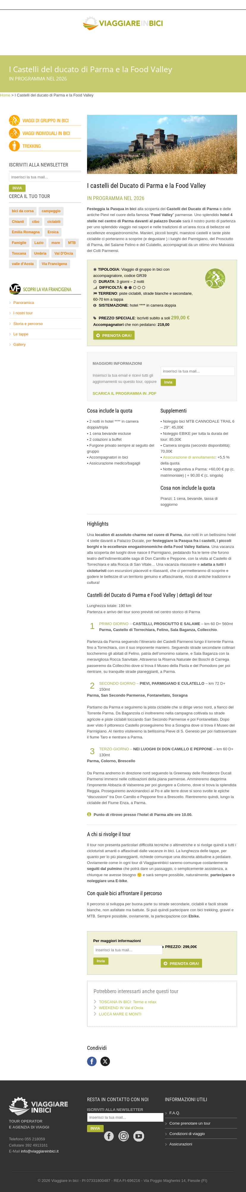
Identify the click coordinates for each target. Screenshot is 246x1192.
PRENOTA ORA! (114, 335)
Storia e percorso (28, 323)
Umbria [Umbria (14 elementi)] (40, 253)
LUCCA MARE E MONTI (120, 1014)
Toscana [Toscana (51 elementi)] (19, 253)
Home (5, 95)
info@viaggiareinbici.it (188, 5)
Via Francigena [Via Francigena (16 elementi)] (54, 264)
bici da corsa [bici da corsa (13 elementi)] (23, 211)
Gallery (147, 43)
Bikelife (122, 43)
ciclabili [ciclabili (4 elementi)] (53, 222)
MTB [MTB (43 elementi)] (72, 243)
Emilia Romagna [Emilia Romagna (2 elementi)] (26, 232)
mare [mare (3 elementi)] (55, 243)
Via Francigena (89, 43)
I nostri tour (23, 313)
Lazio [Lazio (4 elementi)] (39, 243)
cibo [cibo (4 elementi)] (36, 222)
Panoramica (23, 302)
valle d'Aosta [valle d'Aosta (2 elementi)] (23, 264)
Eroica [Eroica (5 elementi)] (53, 232)
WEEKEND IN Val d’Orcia (121, 1008)
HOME (39, 43)
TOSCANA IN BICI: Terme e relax (127, 1002)
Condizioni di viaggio (187, 1133)
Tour (58, 43)
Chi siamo (175, 43)
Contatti (203, 43)
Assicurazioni (180, 1144)
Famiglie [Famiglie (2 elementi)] (19, 243)
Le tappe (21, 334)
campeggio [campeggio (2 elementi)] (51, 211)
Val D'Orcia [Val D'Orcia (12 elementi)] (63, 253)
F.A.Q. (174, 1113)
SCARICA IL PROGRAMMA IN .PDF (125, 393)
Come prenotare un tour (189, 1123)
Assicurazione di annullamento (189, 457)
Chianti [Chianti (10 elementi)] (18, 222)
